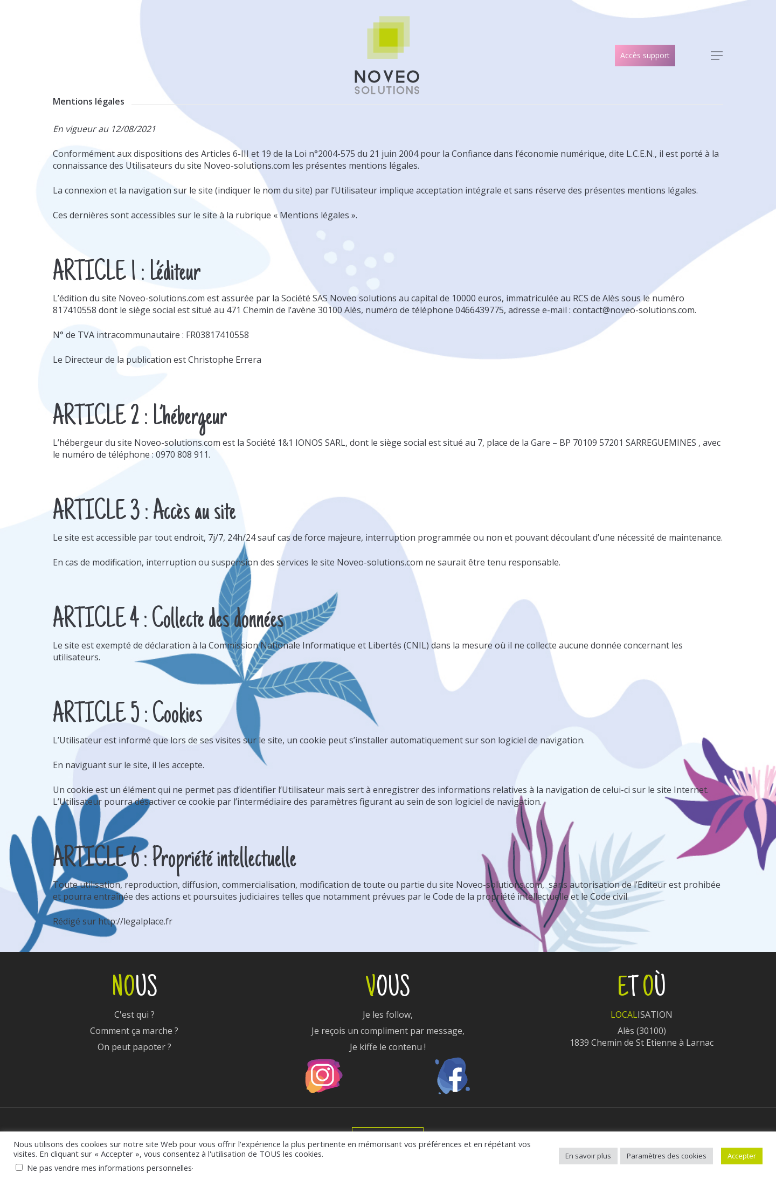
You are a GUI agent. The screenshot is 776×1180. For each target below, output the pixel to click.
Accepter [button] (742, 1156)
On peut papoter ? (134, 1047)
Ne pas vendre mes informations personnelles (109, 1167)
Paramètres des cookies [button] (666, 1156)
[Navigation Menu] (717, 55)
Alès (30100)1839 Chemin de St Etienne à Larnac (641, 1036)
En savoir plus (588, 1156)
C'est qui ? (134, 1014)
